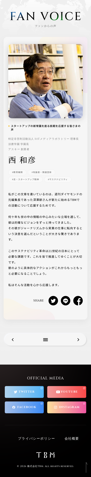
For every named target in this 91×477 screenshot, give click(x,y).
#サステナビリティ (58, 179)
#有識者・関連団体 (42, 172)
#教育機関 (17, 172)
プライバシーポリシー (36, 438)
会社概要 (72, 438)
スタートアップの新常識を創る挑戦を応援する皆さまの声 (46, 127)
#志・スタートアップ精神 (25, 179)
